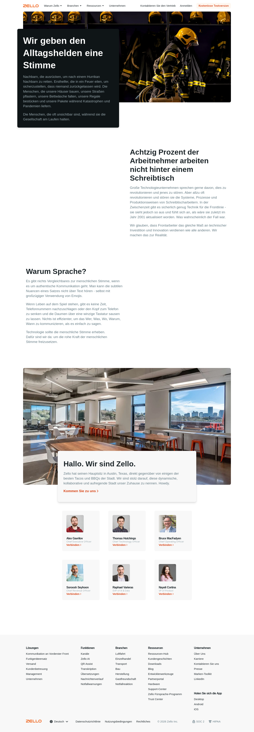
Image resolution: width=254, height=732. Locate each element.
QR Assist (87, 663)
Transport (121, 663)
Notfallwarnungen (91, 684)
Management (34, 673)
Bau (117, 668)
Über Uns (199, 653)
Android (198, 704)
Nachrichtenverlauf (92, 678)
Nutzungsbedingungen (118, 721)
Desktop (199, 699)
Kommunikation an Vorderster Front (47, 653)
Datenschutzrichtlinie (88, 721)
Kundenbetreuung (36, 668)
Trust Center (155, 699)
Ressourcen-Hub (158, 653)
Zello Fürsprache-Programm (165, 694)
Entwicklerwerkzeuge (161, 673)
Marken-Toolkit (203, 673)
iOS (196, 709)
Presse (198, 668)
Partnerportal (156, 678)
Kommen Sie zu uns (80, 491)
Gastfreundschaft (125, 678)
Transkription (88, 668)
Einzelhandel (123, 658)
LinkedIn (199, 678)
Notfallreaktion (124, 684)
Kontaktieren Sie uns (206, 663)
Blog (151, 668)
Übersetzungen (90, 673)
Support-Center (157, 689)
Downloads (154, 663)
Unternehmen (34, 678)
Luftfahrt (120, 653)
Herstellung (122, 673)
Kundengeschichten (160, 658)
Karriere (198, 658)
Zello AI (85, 658)
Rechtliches (143, 721)
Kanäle (85, 653)
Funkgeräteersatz (36, 658)
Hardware (154, 684)
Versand (31, 663)
